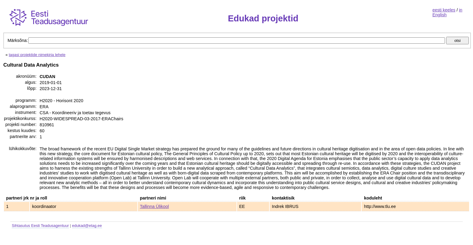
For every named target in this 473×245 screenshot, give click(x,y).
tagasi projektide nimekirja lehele (37, 54)
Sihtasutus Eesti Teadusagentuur (40, 225)
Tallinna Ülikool (154, 206)
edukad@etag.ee (87, 225)
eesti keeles (443, 10)
